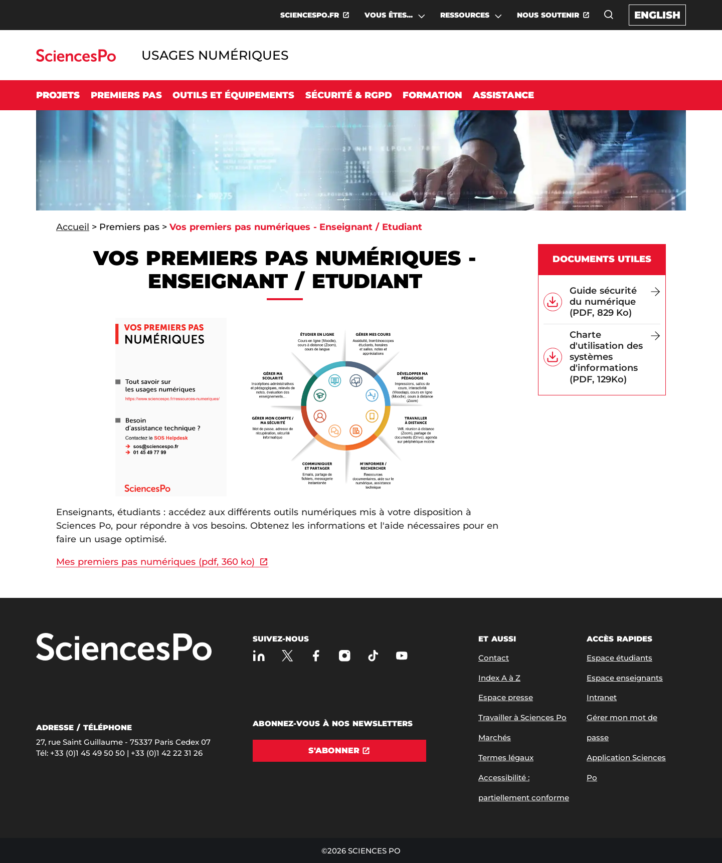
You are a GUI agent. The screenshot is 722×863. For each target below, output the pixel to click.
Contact (493, 658)
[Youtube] (402, 656)
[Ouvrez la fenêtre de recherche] (609, 15)
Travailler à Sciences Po (522, 717)
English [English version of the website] (657, 15)
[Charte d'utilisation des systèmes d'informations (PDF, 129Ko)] (615, 357)
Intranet (602, 697)
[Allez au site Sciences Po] (76, 59)
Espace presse (505, 697)
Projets (58, 95)
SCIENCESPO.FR (309, 15)
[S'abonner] (339, 751)
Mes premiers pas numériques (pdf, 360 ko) (155, 561)
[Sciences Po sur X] (287, 656)
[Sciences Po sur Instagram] (344, 656)
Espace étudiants (619, 658)
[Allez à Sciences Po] (124, 648)
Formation (432, 95)
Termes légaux (505, 757)
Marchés (494, 737)
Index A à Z (499, 678)
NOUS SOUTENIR (548, 15)
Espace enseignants (625, 678)
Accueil (72, 227)
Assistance (503, 95)
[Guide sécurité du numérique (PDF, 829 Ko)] (615, 302)
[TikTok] (373, 656)
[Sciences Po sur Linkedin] (259, 656)
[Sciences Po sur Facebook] (316, 656)
